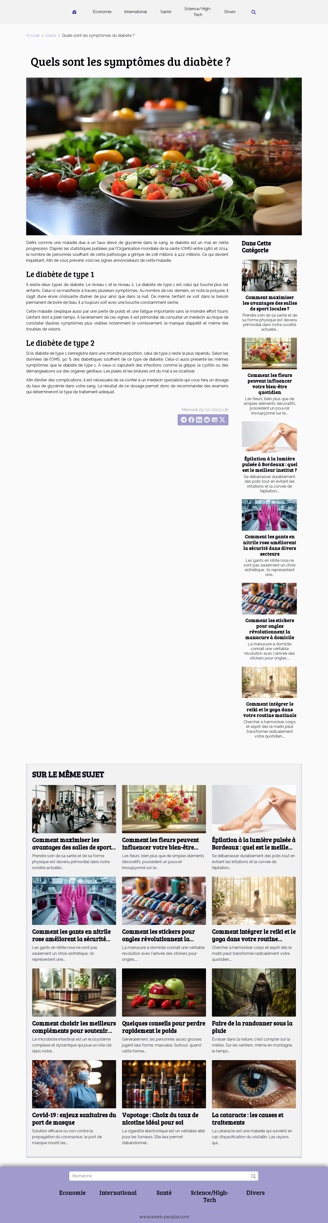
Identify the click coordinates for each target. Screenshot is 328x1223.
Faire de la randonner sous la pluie (252, 1027)
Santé (166, 11)
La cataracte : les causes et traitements (247, 1118)
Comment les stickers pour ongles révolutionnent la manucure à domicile (269, 628)
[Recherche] (163, 1176)
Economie (102, 11)
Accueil (33, 35)
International (135, 11)
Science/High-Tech (197, 11)
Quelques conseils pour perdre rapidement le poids (163, 1027)
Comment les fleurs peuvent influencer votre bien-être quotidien (269, 383)
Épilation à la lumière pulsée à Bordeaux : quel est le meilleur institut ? (269, 464)
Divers (230, 11)
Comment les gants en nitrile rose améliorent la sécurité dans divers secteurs (269, 545)
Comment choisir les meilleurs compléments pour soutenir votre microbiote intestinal (74, 1030)
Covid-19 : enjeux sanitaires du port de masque (74, 1118)
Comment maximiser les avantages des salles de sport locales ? (270, 303)
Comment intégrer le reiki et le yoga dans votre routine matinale (269, 709)
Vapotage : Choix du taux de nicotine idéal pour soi (160, 1118)
